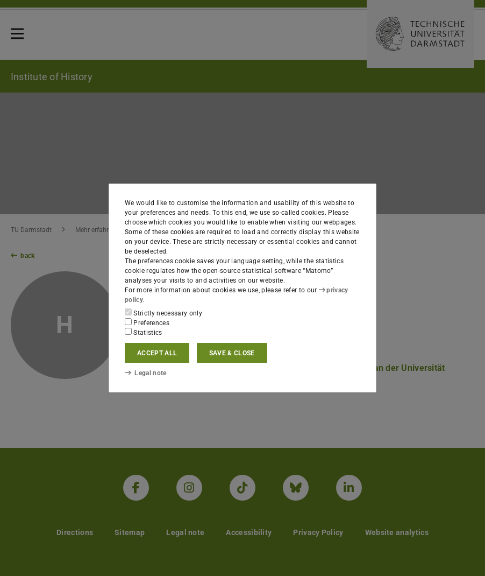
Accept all (157, 353)
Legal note (146, 373)
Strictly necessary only (163, 312)
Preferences (147, 322)
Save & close (232, 353)
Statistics (143, 332)
